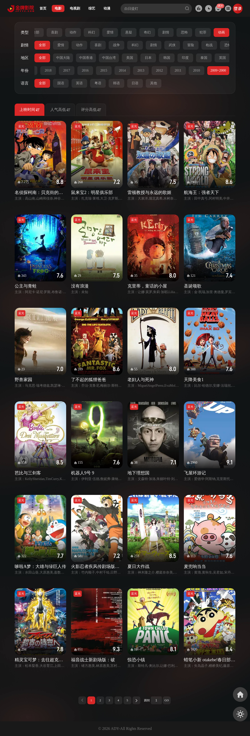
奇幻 (147, 32)
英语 (79, 83)
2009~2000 (218, 70)
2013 (140, 70)
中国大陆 (63, 58)
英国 (222, 58)
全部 (35, 32)
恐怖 (184, 32)
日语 (135, 83)
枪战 (209, 45)
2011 (178, 70)
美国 (129, 58)
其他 (153, 83)
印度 (185, 58)
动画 (221, 32)
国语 (60, 83)
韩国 (166, 58)
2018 (48, 70)
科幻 (91, 32)
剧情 (165, 32)
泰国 (203, 58)
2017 (66, 70)
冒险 (190, 45)
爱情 (110, 32)
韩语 (116, 83)
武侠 (172, 45)
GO (167, 700)
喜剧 (54, 32)
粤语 (97, 83)
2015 (103, 70)
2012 (159, 70)
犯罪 (202, 32)
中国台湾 (109, 58)
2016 (85, 70)
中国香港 (86, 58)
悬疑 (128, 32)
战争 (116, 45)
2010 (196, 70)
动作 (73, 32)
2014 (122, 70)
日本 (148, 58)
